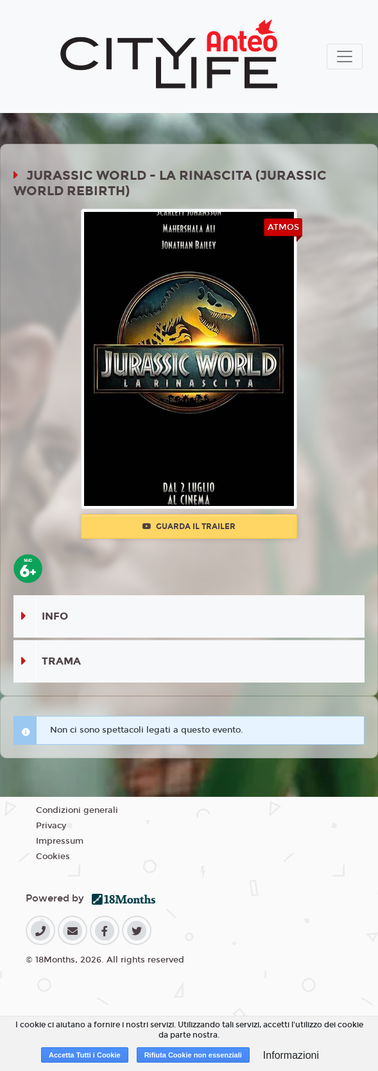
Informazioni (291, 1055)
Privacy (51, 826)
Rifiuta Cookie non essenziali (193, 1055)
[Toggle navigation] (345, 56)
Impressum (59, 841)
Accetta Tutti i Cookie (85, 1055)
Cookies (53, 856)
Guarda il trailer (189, 526)
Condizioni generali (77, 810)
